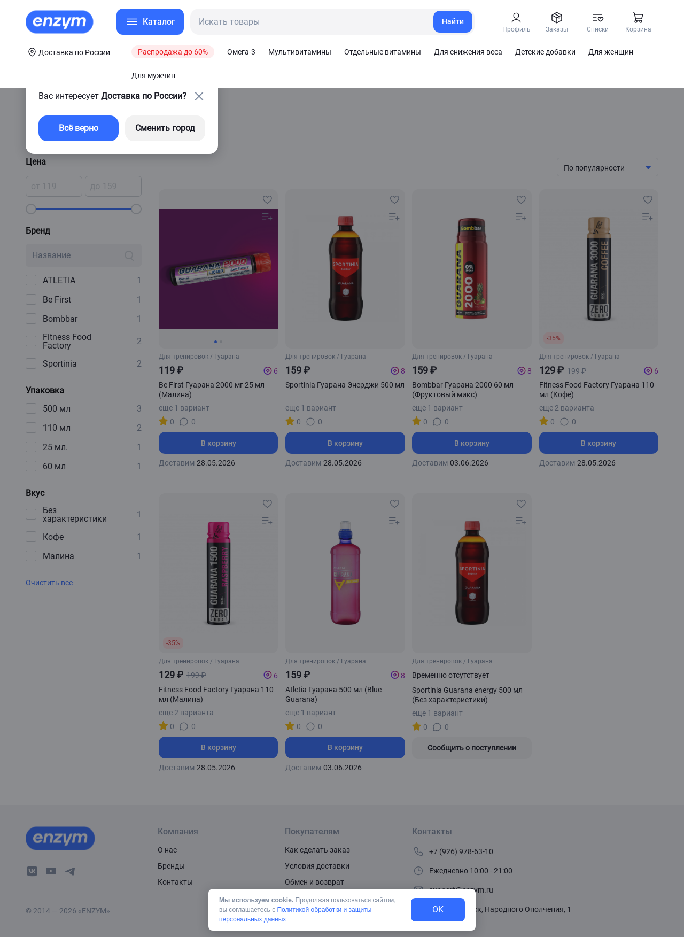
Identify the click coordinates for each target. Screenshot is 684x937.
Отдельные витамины (382, 52)
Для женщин (610, 52)
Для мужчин (153, 75)
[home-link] (60, 22)
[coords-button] (68, 51)
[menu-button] (150, 22)
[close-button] (198, 96)
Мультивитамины (299, 52)
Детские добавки (545, 52)
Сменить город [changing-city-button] (165, 128)
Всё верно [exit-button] (78, 128)
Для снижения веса (468, 52)
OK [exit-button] (438, 909)
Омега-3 (241, 52)
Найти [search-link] (453, 21)
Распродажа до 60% (173, 52)
